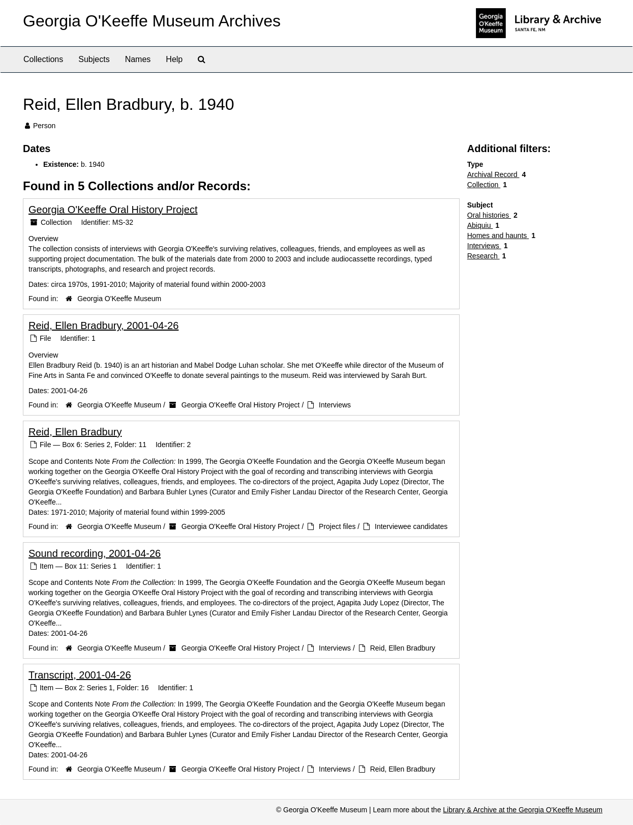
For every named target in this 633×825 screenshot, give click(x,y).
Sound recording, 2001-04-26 (94, 553)
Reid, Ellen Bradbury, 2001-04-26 (103, 325)
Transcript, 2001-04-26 (79, 675)
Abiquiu (480, 225)
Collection (483, 185)
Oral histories (489, 215)
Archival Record (493, 174)
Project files (337, 526)
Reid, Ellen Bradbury (75, 431)
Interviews (335, 405)
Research (483, 256)
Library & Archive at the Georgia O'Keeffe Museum (522, 810)
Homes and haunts (498, 235)
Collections (43, 59)
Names (138, 59)
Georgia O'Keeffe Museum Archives (152, 21)
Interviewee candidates (411, 526)
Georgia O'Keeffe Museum (119, 298)
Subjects (93, 59)
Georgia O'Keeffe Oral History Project (112, 209)
